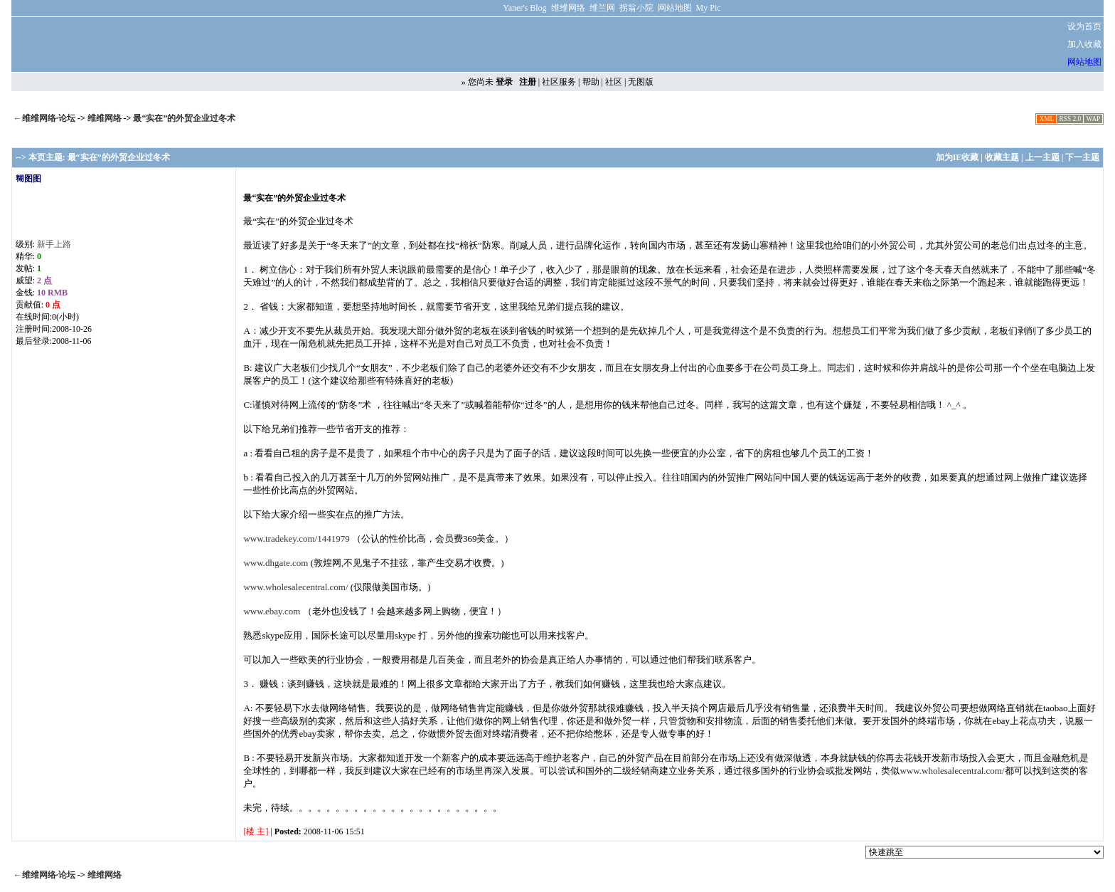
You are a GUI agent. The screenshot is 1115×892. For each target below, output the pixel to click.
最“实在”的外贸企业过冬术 (184, 118)
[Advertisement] (828, 44)
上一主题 (1042, 157)
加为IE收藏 (957, 157)
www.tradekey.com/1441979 (296, 538)
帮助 (590, 82)
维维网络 (105, 118)
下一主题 (1082, 157)
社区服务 (559, 82)
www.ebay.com (271, 611)
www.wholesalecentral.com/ (295, 587)
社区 (613, 82)
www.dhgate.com (275, 562)
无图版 (640, 82)
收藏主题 (1002, 157)
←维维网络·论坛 (44, 118)
